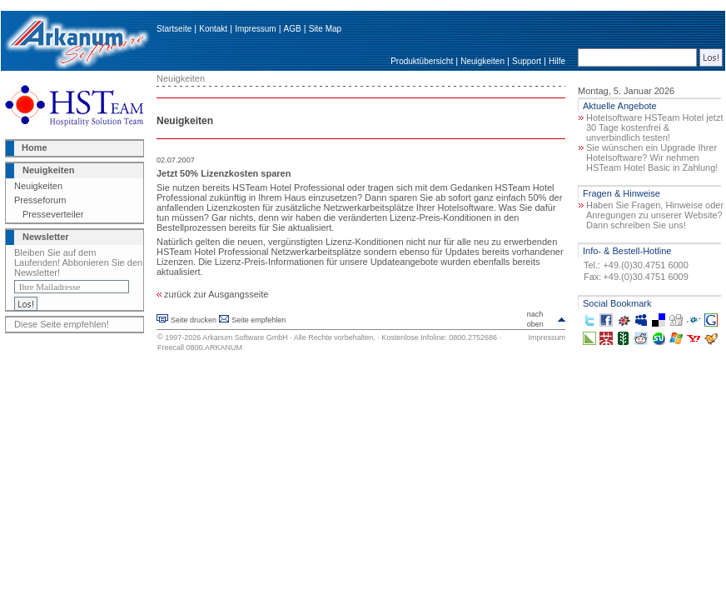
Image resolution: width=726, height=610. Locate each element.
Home (34, 147)
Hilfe (557, 61)
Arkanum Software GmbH (245, 337)
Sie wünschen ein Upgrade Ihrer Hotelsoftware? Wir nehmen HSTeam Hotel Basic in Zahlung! (652, 157)
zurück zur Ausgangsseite (212, 294)
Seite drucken (193, 320)
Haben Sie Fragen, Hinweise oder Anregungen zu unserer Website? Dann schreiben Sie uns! (655, 215)
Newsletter (45, 237)
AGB (292, 28)
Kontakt (213, 28)
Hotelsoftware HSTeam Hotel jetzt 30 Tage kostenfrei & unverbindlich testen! (654, 127)
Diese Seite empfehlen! (61, 324)
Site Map (325, 28)
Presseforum (40, 200)
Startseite (174, 28)
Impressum (255, 28)
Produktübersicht (421, 61)
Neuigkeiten (482, 61)
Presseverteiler (52, 214)
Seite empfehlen (258, 320)
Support (526, 61)
